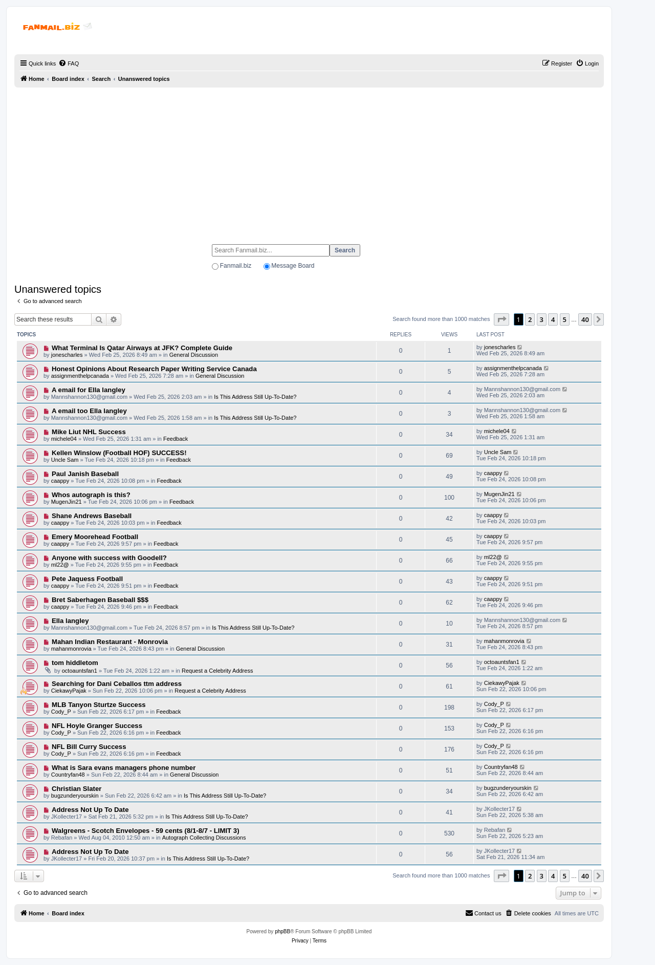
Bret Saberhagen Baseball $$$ (100, 600)
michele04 (64, 439)
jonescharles (67, 355)
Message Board (292, 265)
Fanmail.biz (235, 265)
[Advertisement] (309, 161)
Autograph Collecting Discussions (204, 837)
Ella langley (70, 621)
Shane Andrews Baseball (92, 516)
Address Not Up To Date (90, 809)
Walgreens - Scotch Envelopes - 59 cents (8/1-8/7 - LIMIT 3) (145, 830)
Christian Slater (76, 788)
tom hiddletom (75, 663)
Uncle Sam (65, 460)
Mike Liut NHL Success (89, 432)
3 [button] (541, 319)
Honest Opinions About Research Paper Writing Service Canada (154, 369)
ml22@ (60, 565)
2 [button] (530, 319)
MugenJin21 (66, 502)
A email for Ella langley (88, 390)
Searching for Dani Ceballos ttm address (117, 684)
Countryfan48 (68, 774)
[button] (501, 319)
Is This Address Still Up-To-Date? (255, 397)
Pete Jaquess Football (87, 579)
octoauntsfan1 (79, 671)
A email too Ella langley (89, 411)
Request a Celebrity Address (217, 671)
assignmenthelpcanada (80, 376)
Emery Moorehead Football (95, 537)
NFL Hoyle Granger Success (97, 726)
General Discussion (193, 355)
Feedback (175, 439)
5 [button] (564, 319)
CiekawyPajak (68, 691)
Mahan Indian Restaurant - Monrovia (110, 642)
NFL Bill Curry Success (89, 746)
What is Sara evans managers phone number (123, 767)
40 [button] (585, 319)
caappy (60, 481)
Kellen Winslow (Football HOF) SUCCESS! (119, 453)
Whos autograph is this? (91, 495)
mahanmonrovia (71, 649)
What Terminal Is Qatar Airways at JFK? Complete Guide (142, 348)
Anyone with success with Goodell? (109, 558)
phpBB (282, 931)
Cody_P (61, 712)
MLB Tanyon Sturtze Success (99, 705)
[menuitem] (68, 63)
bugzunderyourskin (75, 795)
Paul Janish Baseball (85, 474)
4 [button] (553, 319)
